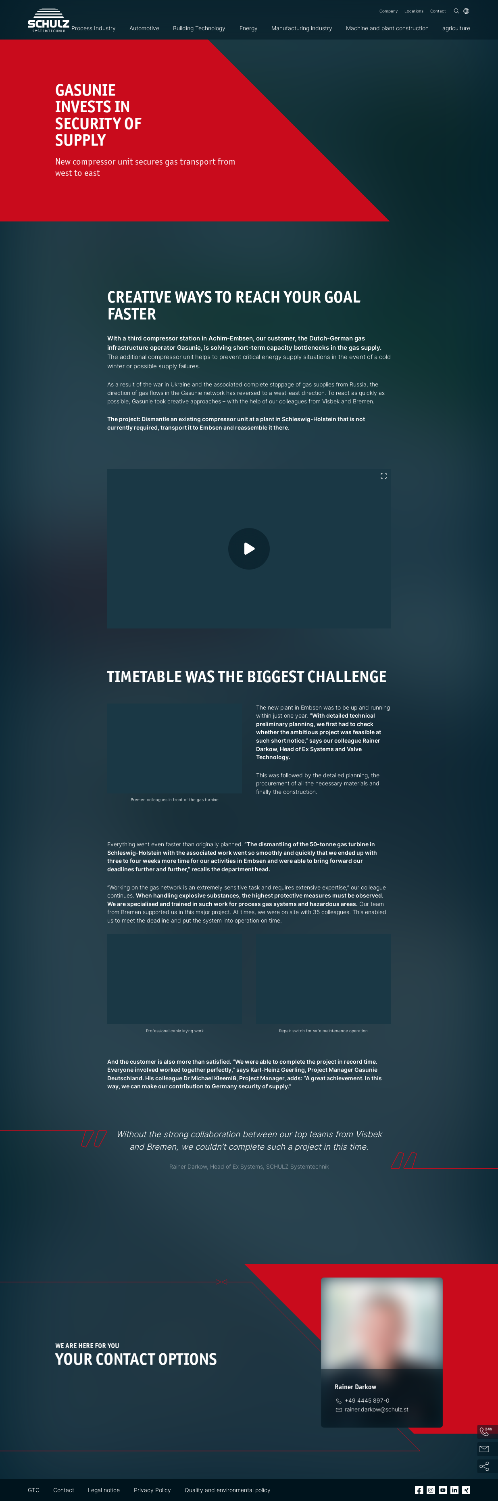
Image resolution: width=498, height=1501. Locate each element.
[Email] (375, 1409)
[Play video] (259, 559)
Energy (249, 28)
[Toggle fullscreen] (383, 475)
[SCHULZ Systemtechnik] (48, 19)
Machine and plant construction (387, 28)
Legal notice (104, 1490)
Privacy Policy (152, 1490)
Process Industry (93, 28)
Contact (438, 10)
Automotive (144, 28)
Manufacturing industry (301, 28)
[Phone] (365, 1400)
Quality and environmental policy (228, 1490)
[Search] (456, 11)
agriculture (456, 28)
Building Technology (199, 28)
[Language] (466, 11)
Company (388, 10)
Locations (413, 10)
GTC (34, 1490)
